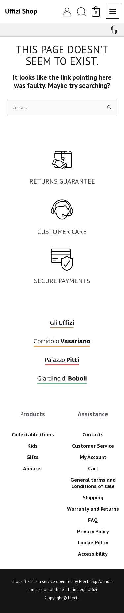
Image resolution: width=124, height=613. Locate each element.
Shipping (93, 497)
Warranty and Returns (93, 508)
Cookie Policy (93, 542)
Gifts (32, 457)
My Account (93, 457)
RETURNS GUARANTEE (62, 181)
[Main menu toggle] (112, 11)
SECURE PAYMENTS (62, 281)
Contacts (92, 434)
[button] (81, 11)
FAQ (93, 520)
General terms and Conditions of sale (93, 482)
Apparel (32, 468)
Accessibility (93, 553)
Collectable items (33, 434)
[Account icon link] (67, 11)
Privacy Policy (93, 531)
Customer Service (93, 445)
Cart (93, 468)
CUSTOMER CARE (62, 232)
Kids (32, 445)
